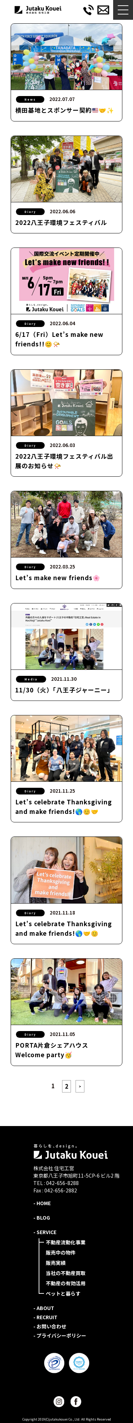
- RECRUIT (45, 1317)
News (30, 99)
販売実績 (56, 1262)
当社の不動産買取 (65, 1272)
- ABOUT (43, 1307)
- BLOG (41, 1217)
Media (31, 679)
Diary (30, 212)
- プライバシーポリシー (59, 1335)
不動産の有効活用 (65, 1283)
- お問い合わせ (49, 1326)
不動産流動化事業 (65, 1242)
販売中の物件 (61, 1252)
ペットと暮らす (63, 1293)
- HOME (42, 1203)
